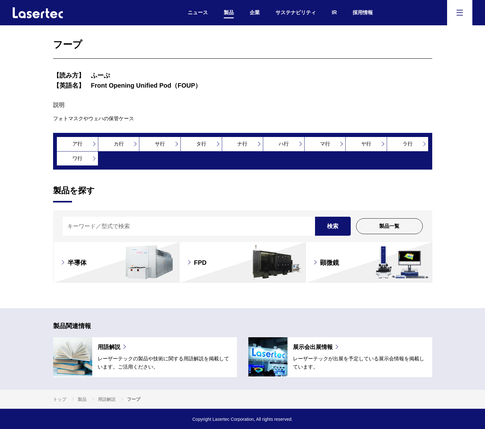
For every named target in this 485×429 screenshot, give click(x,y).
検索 (332, 226)
